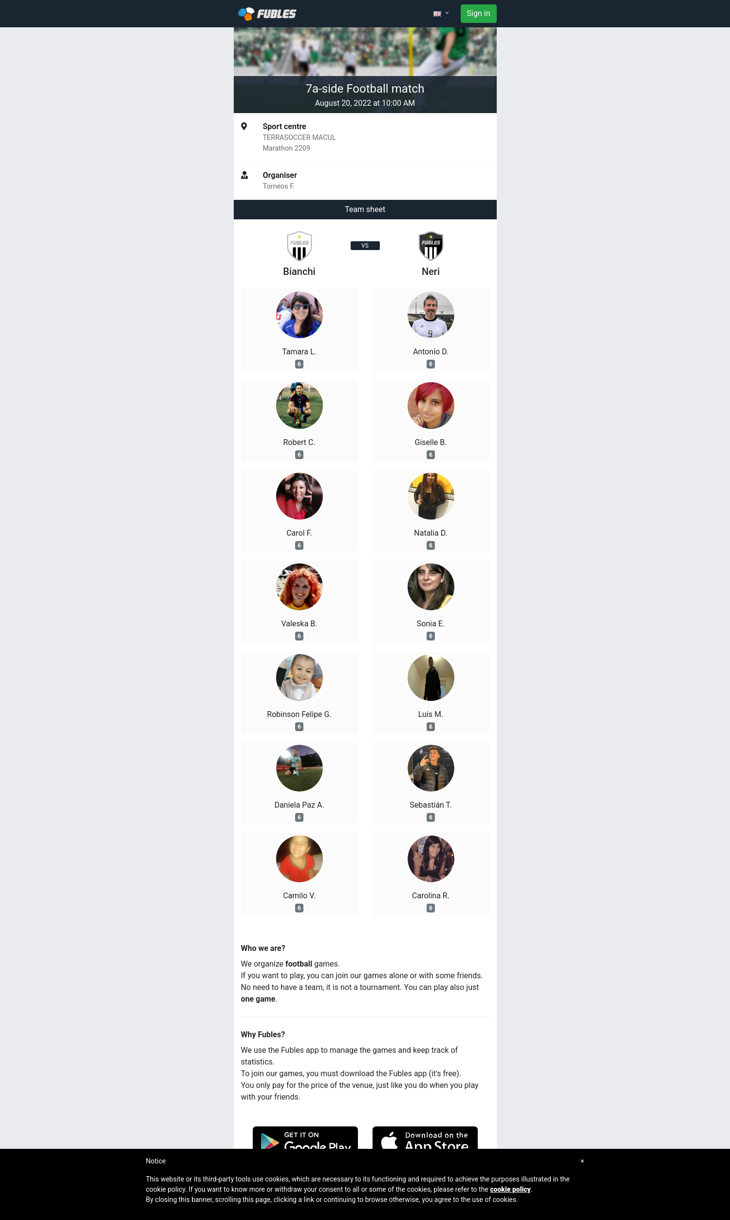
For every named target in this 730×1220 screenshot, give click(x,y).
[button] (441, 13)
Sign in (478, 13)
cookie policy (510, 1189)
